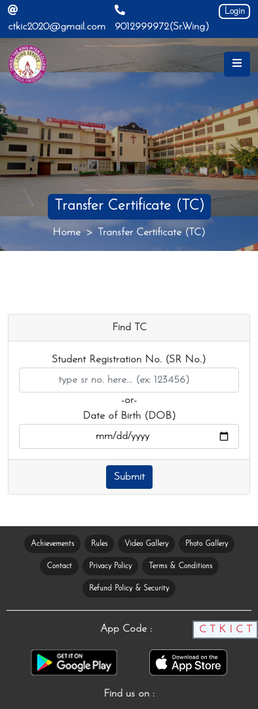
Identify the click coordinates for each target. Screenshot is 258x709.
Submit (129, 477)
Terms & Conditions (180, 566)
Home (66, 232)
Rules (99, 544)
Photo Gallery (206, 544)
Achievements (52, 544)
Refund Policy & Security (129, 588)
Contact (59, 566)
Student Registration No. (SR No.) (129, 359)
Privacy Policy (110, 566)
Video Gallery (146, 544)
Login (235, 11)
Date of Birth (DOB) (129, 416)
